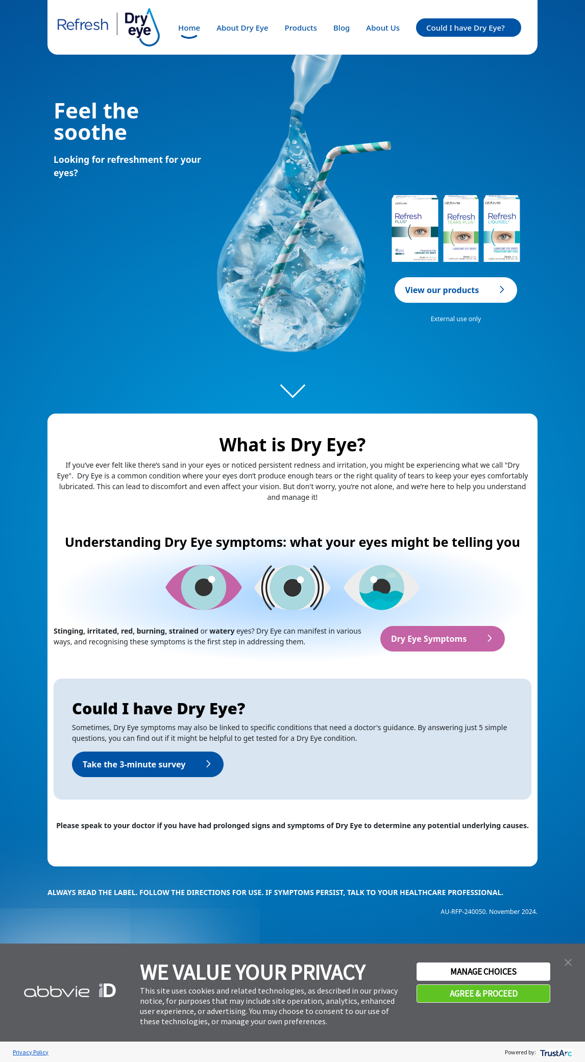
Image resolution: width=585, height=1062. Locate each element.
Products (301, 27)
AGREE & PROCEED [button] (484, 993)
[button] (568, 961)
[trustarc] (555, 1052)
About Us (383, 27)
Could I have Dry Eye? (465, 27)
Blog (341, 27)
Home (189, 27)
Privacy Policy (30, 1052)
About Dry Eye (242, 27)
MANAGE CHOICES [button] (483, 971)
